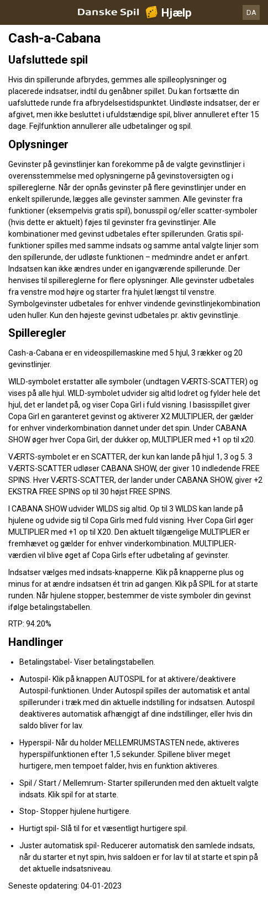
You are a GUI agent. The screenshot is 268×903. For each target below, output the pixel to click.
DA (251, 12)
